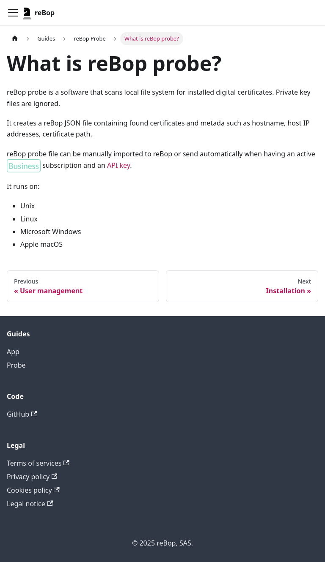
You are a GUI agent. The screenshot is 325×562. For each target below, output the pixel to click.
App (13, 351)
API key (118, 165)
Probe (16, 365)
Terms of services (38, 463)
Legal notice (30, 503)
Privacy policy (32, 476)
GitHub (22, 414)
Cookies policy (33, 490)
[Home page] (15, 38)
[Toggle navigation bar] (13, 12)
